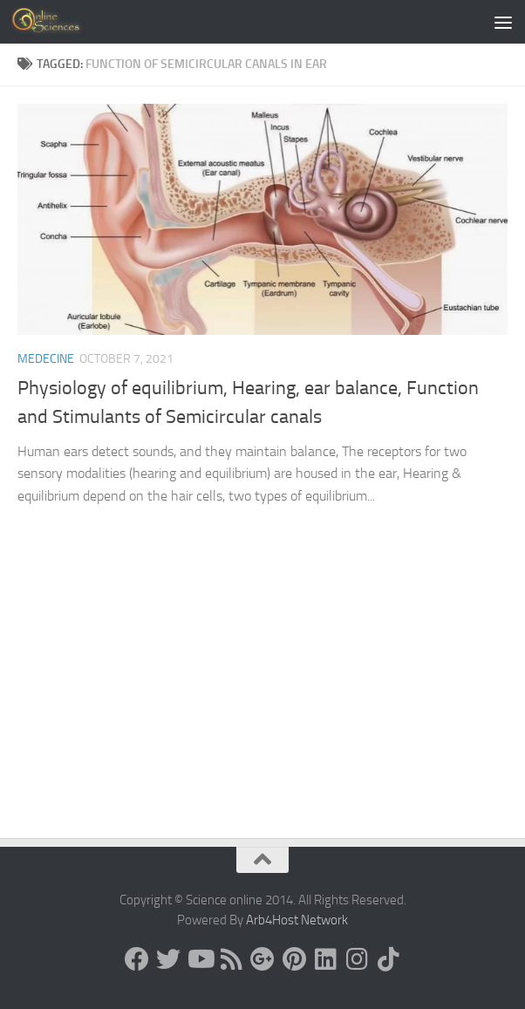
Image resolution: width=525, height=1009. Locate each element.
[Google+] (262, 959)
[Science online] (137, 959)
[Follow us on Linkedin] (325, 959)
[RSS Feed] (231, 959)
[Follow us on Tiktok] (388, 959)
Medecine (45, 358)
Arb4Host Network (297, 920)
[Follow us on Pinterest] (294, 959)
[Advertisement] (262, 707)
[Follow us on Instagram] (356, 959)
